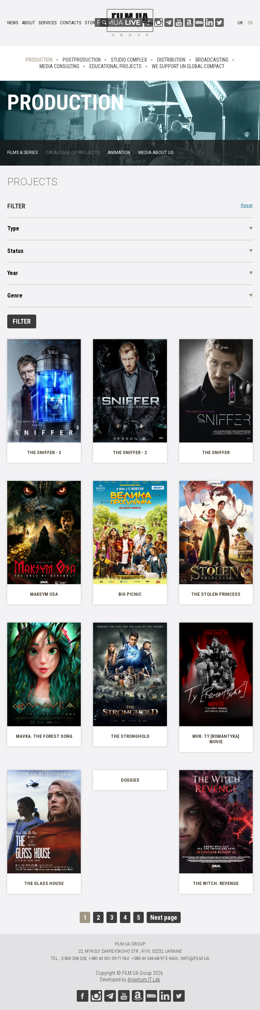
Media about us (155, 152)
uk (240, 22)
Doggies (130, 780)
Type (13, 228)
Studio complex (129, 60)
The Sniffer (216, 452)
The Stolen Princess (215, 594)
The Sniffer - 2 (130, 452)
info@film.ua (195, 958)
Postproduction (82, 60)
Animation (119, 152)
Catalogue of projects (73, 152)
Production (39, 60)
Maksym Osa (44, 594)
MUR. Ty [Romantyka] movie (215, 739)
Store (91, 22)
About (28, 22)
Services (47, 22)
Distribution (171, 60)
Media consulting (59, 66)
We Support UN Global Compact (188, 66)
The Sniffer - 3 (44, 452)
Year (12, 273)
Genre (14, 295)
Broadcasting (212, 60)
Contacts (70, 22)
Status (15, 251)
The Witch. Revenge (216, 883)
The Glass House (44, 883)
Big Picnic (130, 594)
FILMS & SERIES (22, 152)
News (12, 22)
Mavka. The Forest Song (44, 736)
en (250, 22)
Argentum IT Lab (143, 979)
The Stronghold (130, 736)
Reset (247, 205)
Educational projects (115, 66)
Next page (163, 917)
